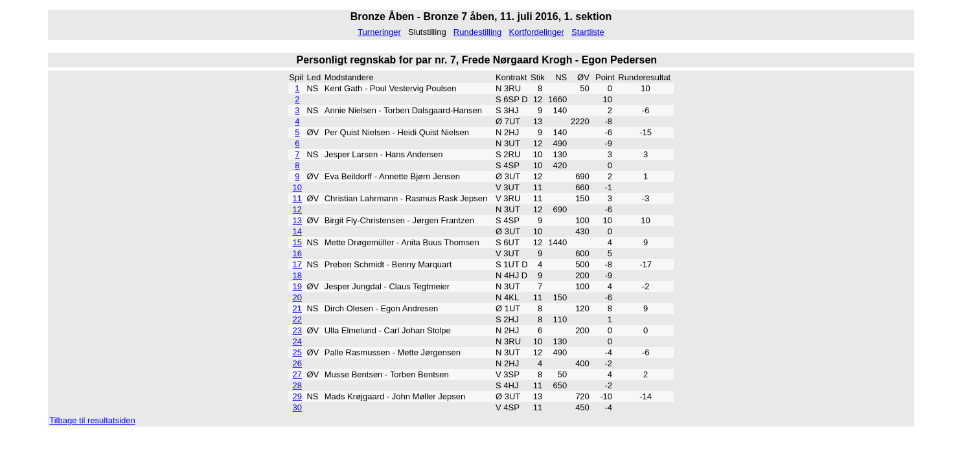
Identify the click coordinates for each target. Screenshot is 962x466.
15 (297, 242)
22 (297, 319)
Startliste (587, 32)
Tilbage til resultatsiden (92, 420)
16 (297, 253)
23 (297, 330)
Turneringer (379, 32)
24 (297, 341)
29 (297, 396)
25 (297, 352)
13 (297, 220)
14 (297, 231)
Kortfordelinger (536, 32)
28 (297, 385)
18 (297, 275)
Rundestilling (477, 32)
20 (297, 297)
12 (297, 209)
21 (297, 308)
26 (297, 363)
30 (297, 407)
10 (297, 187)
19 (297, 286)
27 (297, 374)
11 (297, 198)
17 (297, 264)
